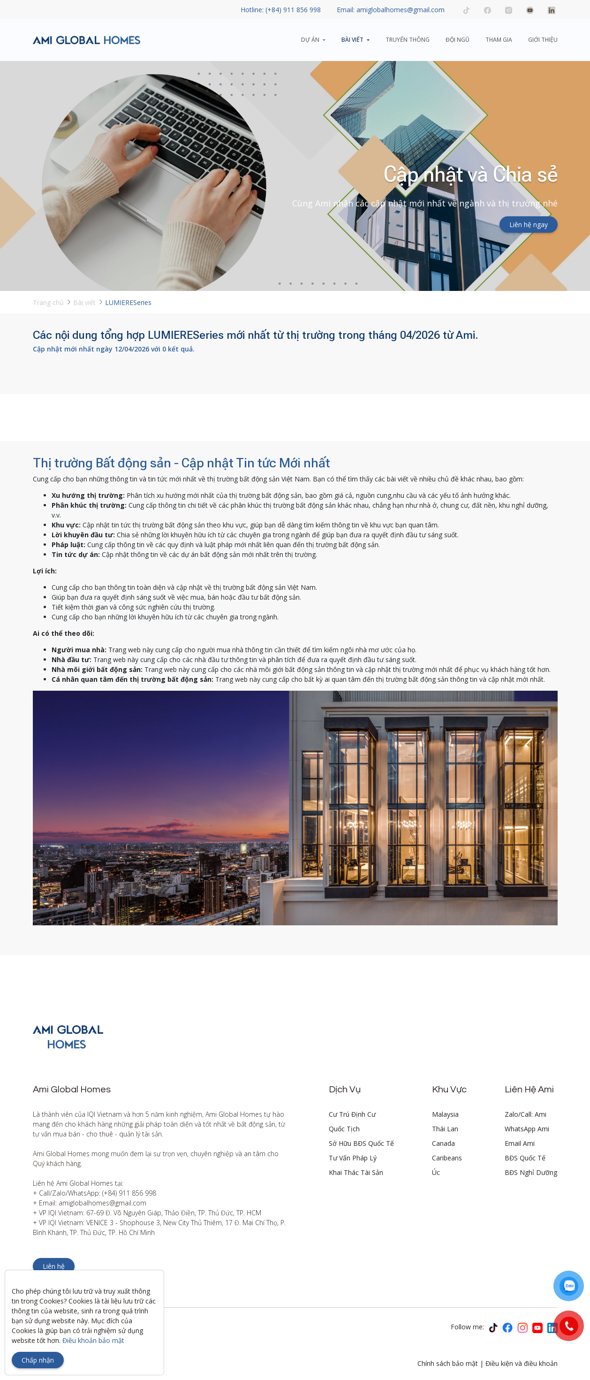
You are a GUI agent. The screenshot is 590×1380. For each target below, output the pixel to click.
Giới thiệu (543, 40)
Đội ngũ (457, 40)
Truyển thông (408, 40)
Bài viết (352, 40)
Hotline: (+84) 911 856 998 (281, 9)
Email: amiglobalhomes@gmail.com (391, 9)
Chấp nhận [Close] (38, 1360)
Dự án (310, 40)
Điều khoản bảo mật (93, 1340)
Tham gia (498, 40)
